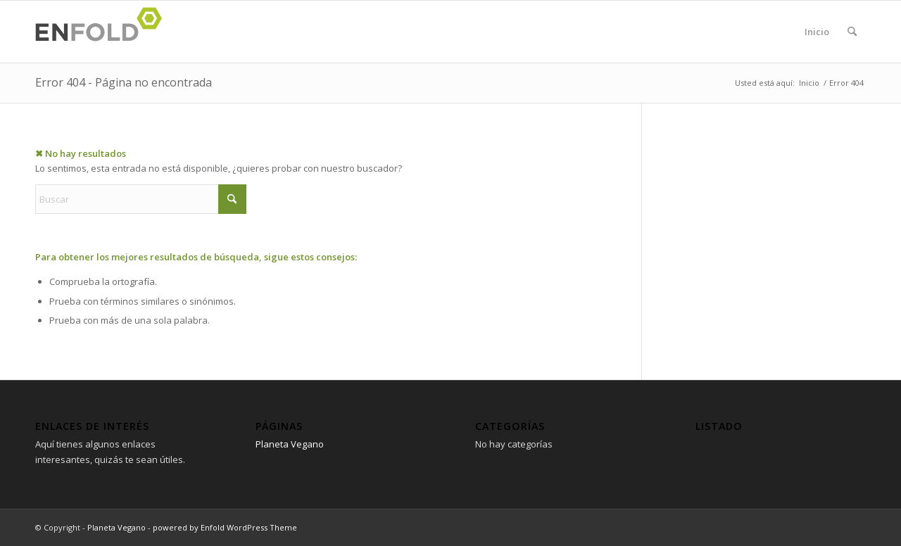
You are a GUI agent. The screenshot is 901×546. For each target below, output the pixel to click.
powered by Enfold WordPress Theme (225, 527)
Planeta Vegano (290, 444)
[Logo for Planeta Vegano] (102, 32)
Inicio (817, 31)
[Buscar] (852, 32)
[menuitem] (852, 32)
